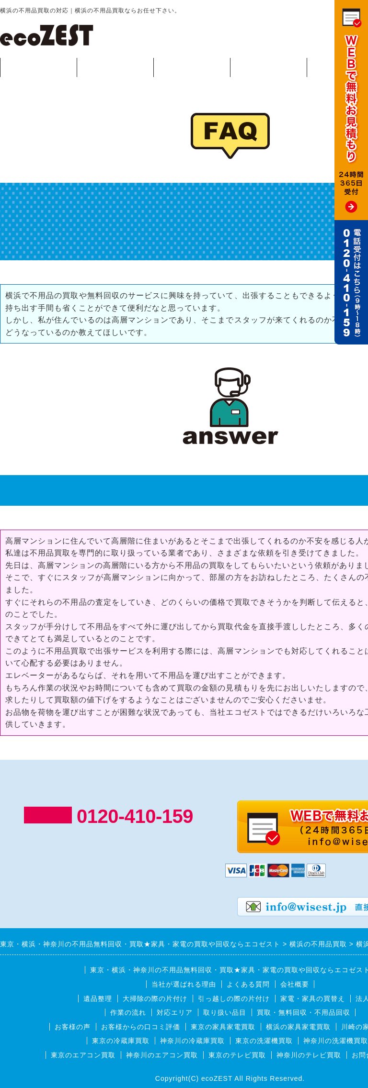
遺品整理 (97, 998)
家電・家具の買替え (312, 998)
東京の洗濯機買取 (264, 1040)
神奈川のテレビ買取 (308, 1055)
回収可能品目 (115, 67)
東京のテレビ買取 (237, 1055)
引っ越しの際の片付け (234, 998)
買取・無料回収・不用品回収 (303, 1012)
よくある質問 (248, 984)
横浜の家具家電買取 (298, 1027)
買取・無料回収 (38, 67)
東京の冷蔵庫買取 (121, 1040)
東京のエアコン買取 (83, 1055)
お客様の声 (73, 1027)
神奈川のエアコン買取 (162, 1055)
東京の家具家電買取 (223, 1027)
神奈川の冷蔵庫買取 (192, 1040)
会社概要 (294, 984)
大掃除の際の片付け (155, 998)
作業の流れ (192, 67)
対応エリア (268, 67)
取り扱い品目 (224, 1012)
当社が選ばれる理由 (183, 984)
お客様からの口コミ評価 (140, 1027)
